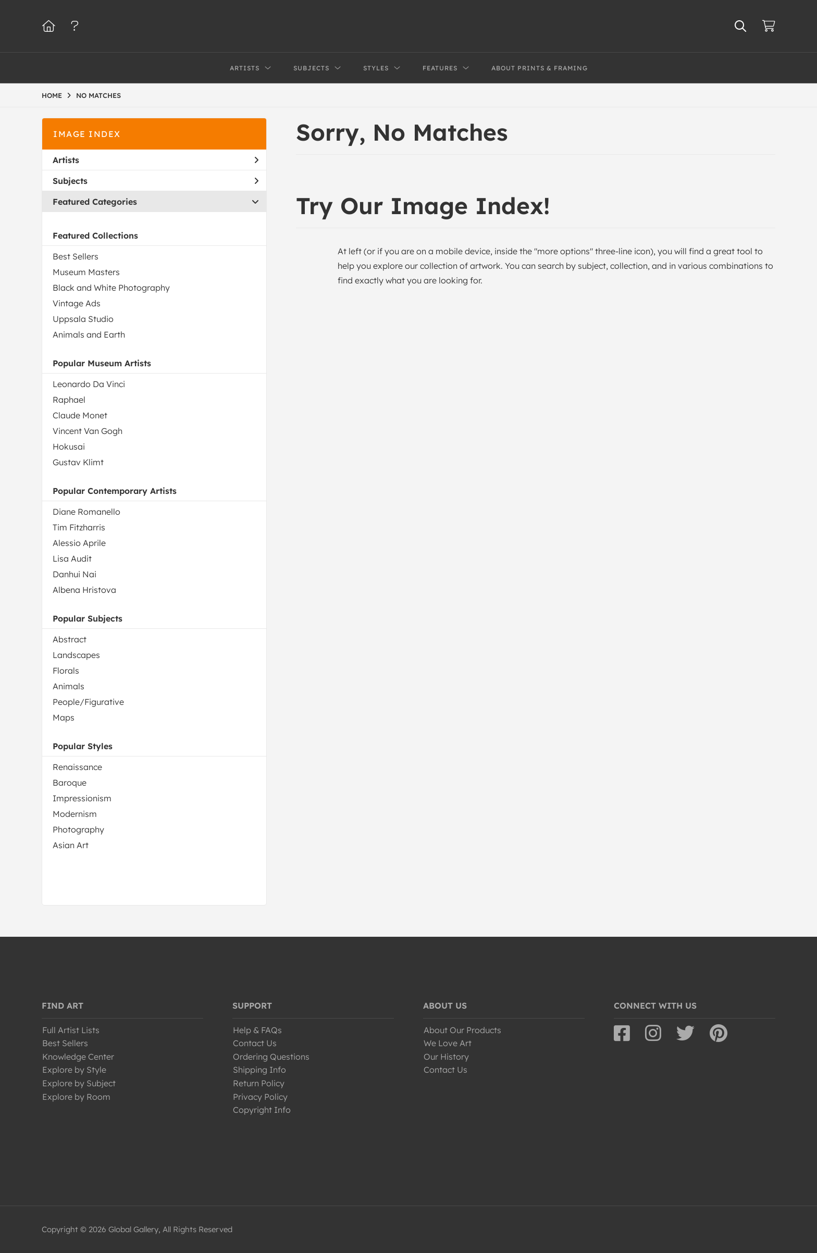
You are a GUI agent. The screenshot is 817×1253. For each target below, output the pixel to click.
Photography (78, 829)
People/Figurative (88, 702)
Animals (68, 686)
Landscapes (76, 655)
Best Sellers (75, 256)
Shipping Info (259, 1069)
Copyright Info (262, 1110)
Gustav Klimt (78, 462)
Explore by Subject (79, 1083)
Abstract (69, 639)
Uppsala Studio (83, 319)
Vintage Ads (77, 303)
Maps (64, 717)
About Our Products (462, 1030)
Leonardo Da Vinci (89, 384)
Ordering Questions (271, 1056)
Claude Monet (80, 415)
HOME (52, 95)
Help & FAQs (257, 1030)
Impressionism (82, 798)
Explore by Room (76, 1096)
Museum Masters (86, 272)
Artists (155, 160)
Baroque (69, 782)
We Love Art (448, 1043)
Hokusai (69, 446)
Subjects (155, 181)
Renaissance (77, 767)
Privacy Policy (260, 1096)
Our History (446, 1056)
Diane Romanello (86, 511)
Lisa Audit (72, 558)
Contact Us (255, 1043)
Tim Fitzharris (79, 527)
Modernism (75, 814)
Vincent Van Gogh (87, 431)
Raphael (69, 399)
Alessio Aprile (79, 543)
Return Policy (258, 1083)
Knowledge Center (78, 1056)
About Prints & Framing (539, 68)
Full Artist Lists (71, 1030)
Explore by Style (74, 1069)
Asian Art (71, 845)
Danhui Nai (74, 574)
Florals (66, 670)
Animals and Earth (89, 334)
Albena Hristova (84, 590)
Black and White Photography (111, 287)
